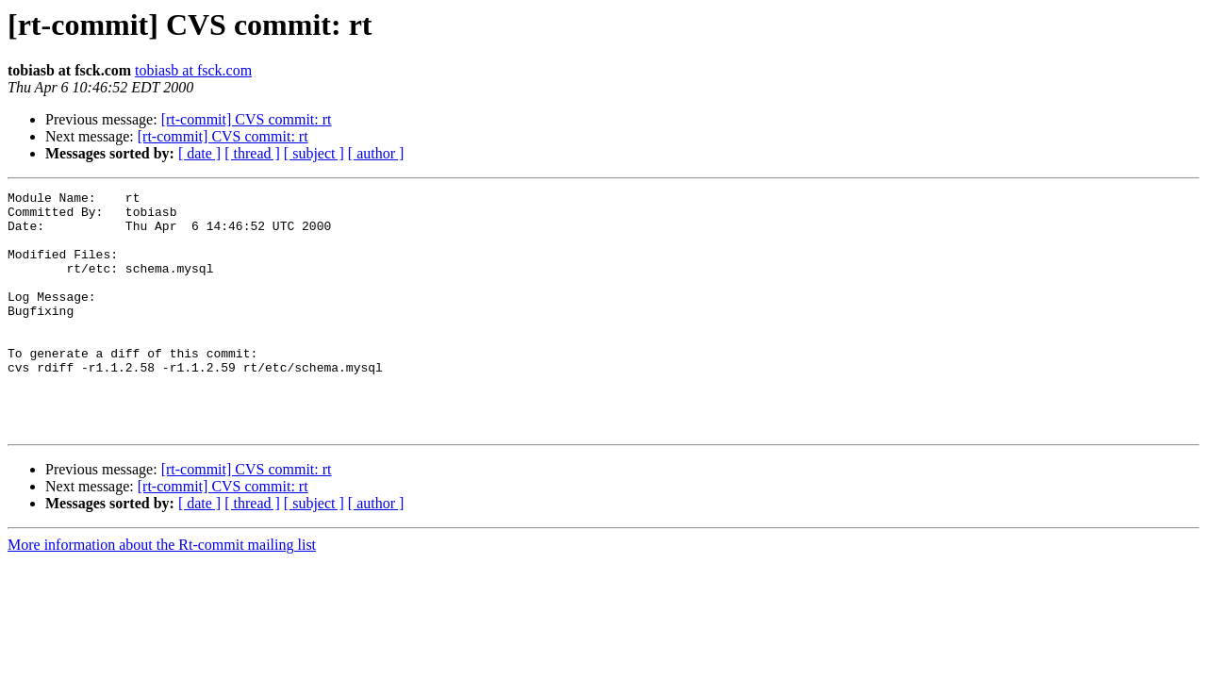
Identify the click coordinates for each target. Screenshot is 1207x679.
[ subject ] (314, 153)
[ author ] (376, 153)
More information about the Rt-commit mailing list (162, 593)
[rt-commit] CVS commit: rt (246, 119)
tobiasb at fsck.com (193, 70)
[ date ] (199, 153)
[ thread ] (252, 153)
